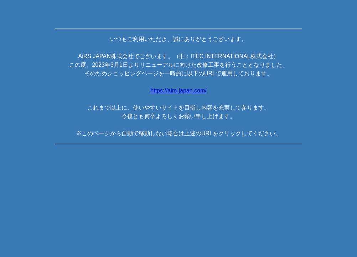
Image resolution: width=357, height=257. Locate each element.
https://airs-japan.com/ (178, 90)
